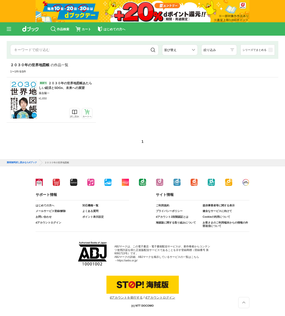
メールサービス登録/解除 (51, 211)
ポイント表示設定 (93, 216)
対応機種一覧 (90, 205)
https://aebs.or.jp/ (127, 260)
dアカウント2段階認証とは (172, 216)
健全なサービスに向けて (217, 211)
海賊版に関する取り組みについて (176, 222)
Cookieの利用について (216, 216)
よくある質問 (90, 211)
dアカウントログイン (48, 222)
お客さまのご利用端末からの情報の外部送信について (225, 224)
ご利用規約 (162, 205)
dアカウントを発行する (126, 297)
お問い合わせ (44, 216)
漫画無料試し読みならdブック (22, 162)
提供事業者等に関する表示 (219, 205)
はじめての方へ (45, 205)
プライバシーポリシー (169, 211)
